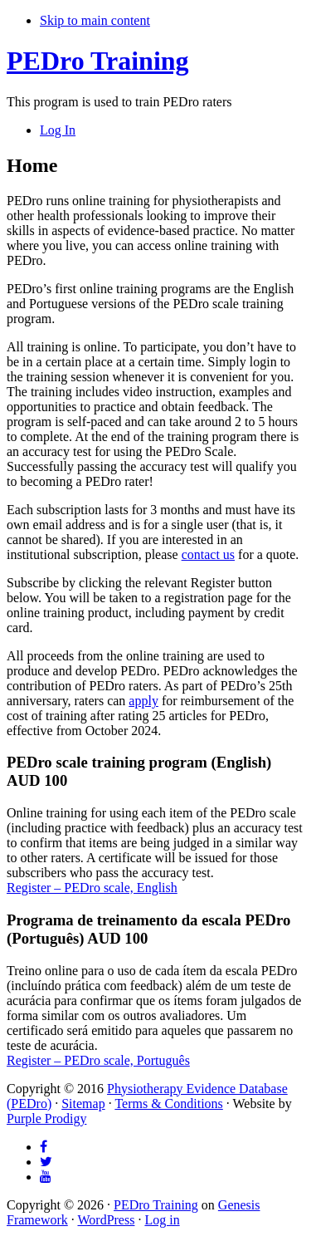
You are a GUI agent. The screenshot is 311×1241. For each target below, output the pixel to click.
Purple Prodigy (46, 1118)
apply (143, 701)
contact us (208, 554)
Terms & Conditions (168, 1103)
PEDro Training (98, 61)
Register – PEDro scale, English (92, 887)
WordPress (105, 1220)
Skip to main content (95, 20)
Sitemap (82, 1103)
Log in (161, 1220)
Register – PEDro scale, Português (98, 1060)
